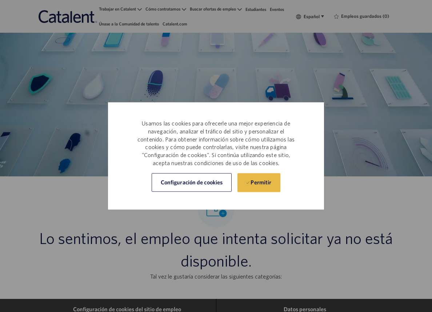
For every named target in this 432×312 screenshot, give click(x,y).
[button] (192, 182)
